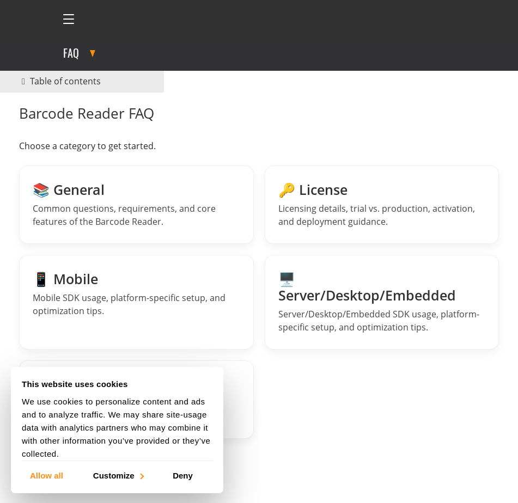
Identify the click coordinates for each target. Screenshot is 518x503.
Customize (118, 475)
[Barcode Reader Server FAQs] (382, 302)
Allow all (46, 475)
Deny (183, 475)
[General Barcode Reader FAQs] (136, 204)
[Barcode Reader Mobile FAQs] (136, 302)
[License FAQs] (382, 204)
